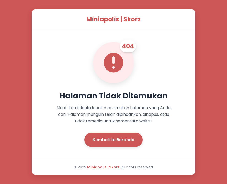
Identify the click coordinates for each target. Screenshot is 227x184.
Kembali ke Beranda (113, 140)
